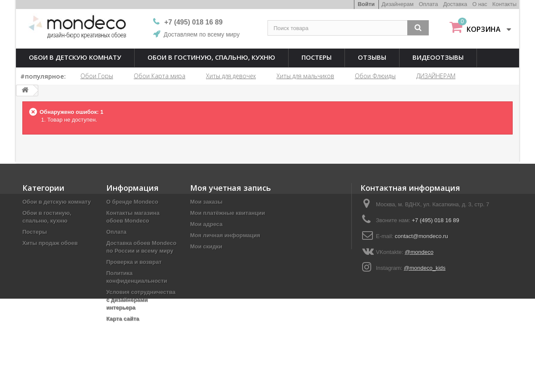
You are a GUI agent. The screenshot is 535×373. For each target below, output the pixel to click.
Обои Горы (96, 76)
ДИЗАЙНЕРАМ (435, 76)
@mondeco (419, 252)
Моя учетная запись (230, 188)
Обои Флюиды (375, 76)
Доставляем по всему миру (202, 34)
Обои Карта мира (159, 76)
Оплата (428, 4)
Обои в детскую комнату (75, 57)
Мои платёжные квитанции (227, 213)
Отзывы (372, 57)
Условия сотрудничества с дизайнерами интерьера (140, 300)
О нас (479, 4)
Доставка (455, 4)
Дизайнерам (397, 4)
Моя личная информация (225, 235)
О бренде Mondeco (132, 202)
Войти (366, 4)
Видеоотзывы (438, 57)
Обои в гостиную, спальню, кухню (211, 57)
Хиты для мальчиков (305, 76)
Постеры (316, 57)
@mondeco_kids (425, 268)
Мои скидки (206, 246)
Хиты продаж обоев (50, 243)
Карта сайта (122, 318)
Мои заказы (206, 202)
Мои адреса (206, 224)
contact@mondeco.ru (421, 236)
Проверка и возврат (134, 262)
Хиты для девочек (231, 76)
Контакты (504, 4)
